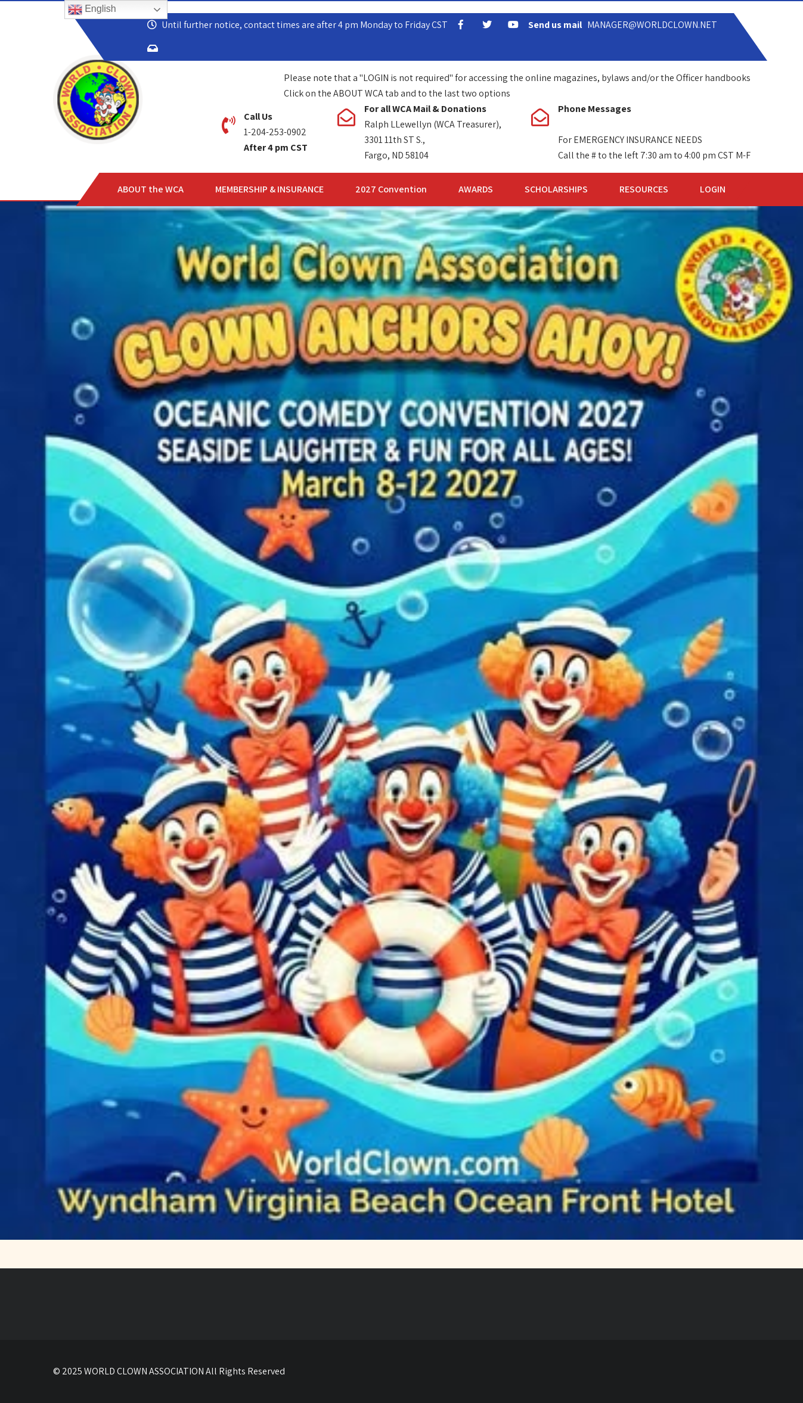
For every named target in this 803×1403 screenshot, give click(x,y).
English (92, 9)
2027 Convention (391, 189)
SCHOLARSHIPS (556, 189)
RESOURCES (643, 189)
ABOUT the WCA (150, 189)
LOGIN (713, 189)
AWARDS (475, 189)
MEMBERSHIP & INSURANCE (269, 189)
